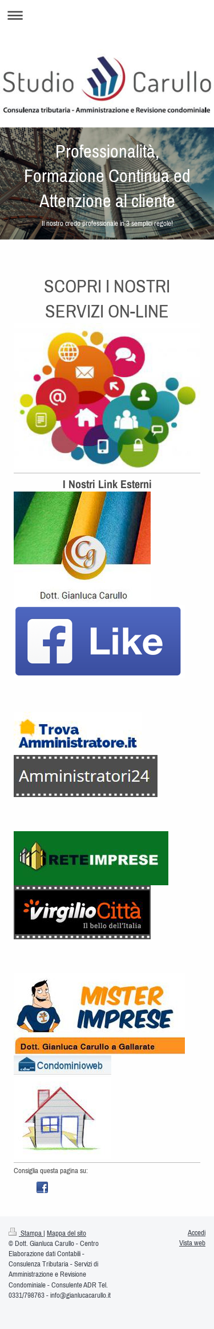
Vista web (192, 1243)
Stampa (26, 1233)
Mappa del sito (66, 1233)
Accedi (196, 1232)
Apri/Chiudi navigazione (107, 15)
